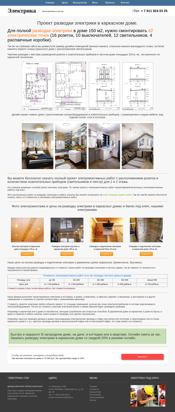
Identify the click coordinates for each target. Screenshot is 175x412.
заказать (142, 356)
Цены (65, 3)
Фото (95, 3)
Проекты (110, 3)
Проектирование (97, 397)
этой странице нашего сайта (117, 195)
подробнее (27, 254)
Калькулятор (80, 3)
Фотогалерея (95, 395)
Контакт (125, 3)
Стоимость (94, 389)
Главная (49, 3)
